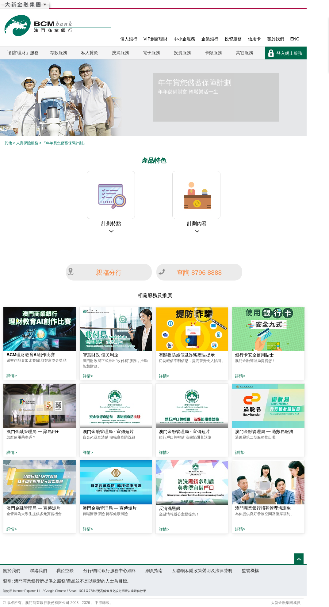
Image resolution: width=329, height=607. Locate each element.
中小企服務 (184, 38)
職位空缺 (65, 570)
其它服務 (244, 52)
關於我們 (275, 38)
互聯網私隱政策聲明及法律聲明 (202, 570)
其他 (8, 143)
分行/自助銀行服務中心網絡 (109, 570)
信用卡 (254, 38)
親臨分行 (109, 272)
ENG (295, 38)
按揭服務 (120, 52)
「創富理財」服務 (21, 52)
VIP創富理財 (155, 38)
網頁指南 (154, 570)
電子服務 (151, 52)
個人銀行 (128, 38)
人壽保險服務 (27, 143)
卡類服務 (213, 52)
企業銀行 (210, 38)
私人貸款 (89, 52)
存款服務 (58, 52)
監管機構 (250, 570)
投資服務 (233, 38)
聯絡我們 (38, 570)
